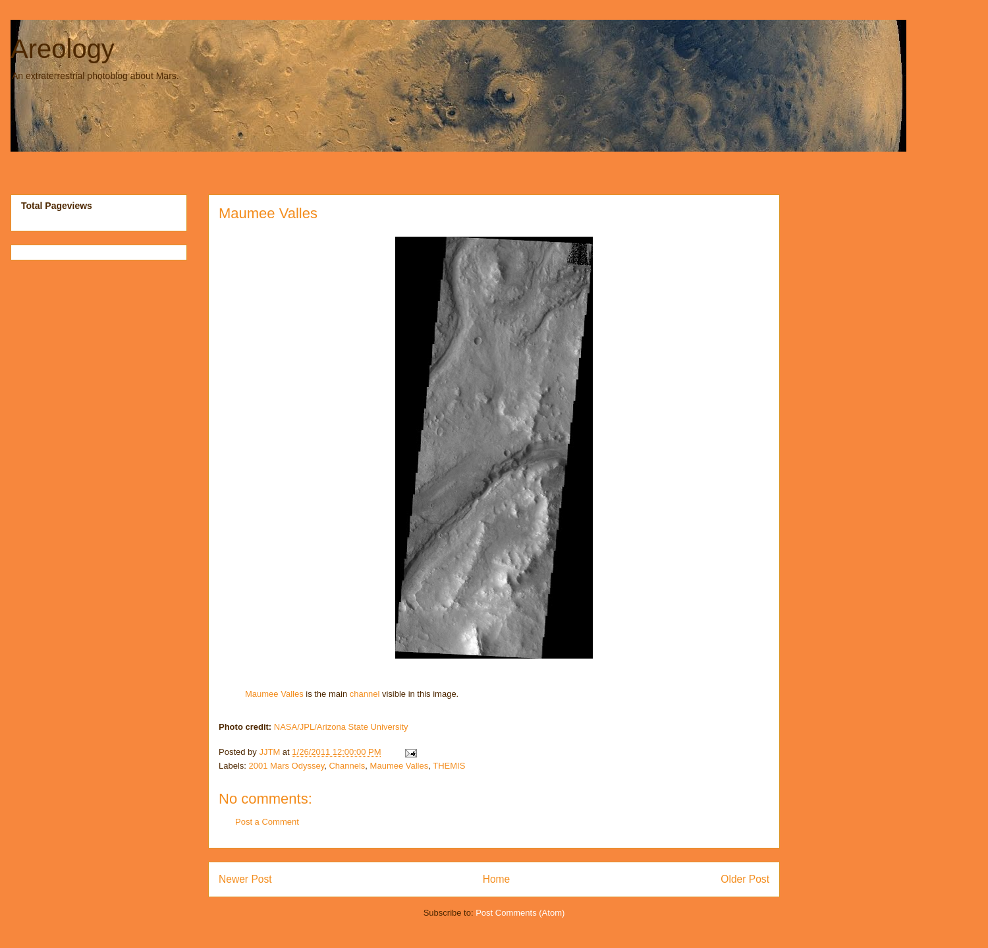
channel (365, 694)
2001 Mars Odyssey (287, 766)
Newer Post (245, 879)
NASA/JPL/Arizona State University (341, 727)
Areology (63, 48)
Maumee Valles (268, 213)
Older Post (745, 879)
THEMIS (449, 766)
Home (496, 879)
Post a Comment (267, 822)
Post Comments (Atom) (520, 913)
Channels (347, 766)
